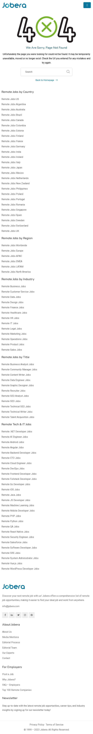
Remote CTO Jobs (10, 458)
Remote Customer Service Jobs (17, 291)
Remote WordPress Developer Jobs (20, 568)
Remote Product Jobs (12, 344)
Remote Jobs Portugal (13, 199)
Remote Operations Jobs (14, 339)
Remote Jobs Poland (12, 194)
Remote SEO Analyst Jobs (15, 395)
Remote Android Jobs (12, 442)
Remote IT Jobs (9, 323)
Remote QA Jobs (10, 526)
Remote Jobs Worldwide (14, 245)
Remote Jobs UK (10, 231)
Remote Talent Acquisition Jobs (17, 417)
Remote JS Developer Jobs (15, 500)
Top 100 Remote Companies (16, 690)
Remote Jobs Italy (10, 162)
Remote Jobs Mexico (12, 173)
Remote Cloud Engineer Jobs (16, 463)
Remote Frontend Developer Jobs (18, 473)
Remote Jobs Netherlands (15, 178)
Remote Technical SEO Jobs (16, 406)
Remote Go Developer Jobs (15, 484)
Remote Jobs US (10, 99)
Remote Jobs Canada (12, 120)
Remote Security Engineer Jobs (17, 537)
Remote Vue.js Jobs (11, 563)
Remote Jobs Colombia (13, 125)
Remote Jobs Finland (12, 136)
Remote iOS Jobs (10, 489)
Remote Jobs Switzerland (14, 225)
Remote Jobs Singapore (13, 209)
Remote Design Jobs (12, 302)
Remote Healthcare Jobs (14, 312)
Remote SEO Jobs (10, 401)
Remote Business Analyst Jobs (17, 364)
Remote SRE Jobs (10, 553)
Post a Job (8, 674)
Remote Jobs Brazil (11, 114)
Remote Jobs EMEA (11, 261)
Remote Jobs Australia (13, 109)
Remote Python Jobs (12, 521)
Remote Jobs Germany (13, 146)
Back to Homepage (47, 80)
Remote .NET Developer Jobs (16, 431)
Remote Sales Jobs (11, 349)
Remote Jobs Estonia (12, 130)
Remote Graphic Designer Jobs (17, 385)
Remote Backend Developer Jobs (18, 452)
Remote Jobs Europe (12, 250)
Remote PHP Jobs (11, 516)
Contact (6, 658)
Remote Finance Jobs (12, 307)
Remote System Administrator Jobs (19, 558)
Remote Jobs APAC (11, 256)
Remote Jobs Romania (13, 204)
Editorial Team (9, 647)
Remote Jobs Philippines (14, 188)
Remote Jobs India (11, 151)
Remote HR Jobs (10, 318)
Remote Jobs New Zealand (15, 183)
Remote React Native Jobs (15, 531)
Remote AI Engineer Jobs (14, 436)
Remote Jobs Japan (11, 167)
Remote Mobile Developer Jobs (18, 510)
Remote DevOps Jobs (12, 468)
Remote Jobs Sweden (12, 220)
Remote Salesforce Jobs (14, 542)
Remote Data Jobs (11, 297)
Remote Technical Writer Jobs (16, 411)
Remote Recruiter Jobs (13, 390)
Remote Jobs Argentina (13, 104)
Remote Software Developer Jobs (19, 547)
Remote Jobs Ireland (12, 157)
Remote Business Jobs (13, 286)
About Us (7, 631)
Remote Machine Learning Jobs (17, 505)
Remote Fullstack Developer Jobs (19, 479)
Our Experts (8, 652)
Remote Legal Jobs (11, 328)
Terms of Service (54, 724)
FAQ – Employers (11, 684)
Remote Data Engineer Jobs (15, 380)
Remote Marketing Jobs (13, 333)
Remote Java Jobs (11, 495)
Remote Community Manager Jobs (19, 369)
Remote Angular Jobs (12, 447)
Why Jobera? (9, 679)
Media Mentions (10, 637)
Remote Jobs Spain (11, 215)
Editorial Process (11, 642)
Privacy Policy (37, 724)
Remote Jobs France (12, 141)
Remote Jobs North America (16, 271)
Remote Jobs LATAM (12, 266)
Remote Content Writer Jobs (16, 374)
